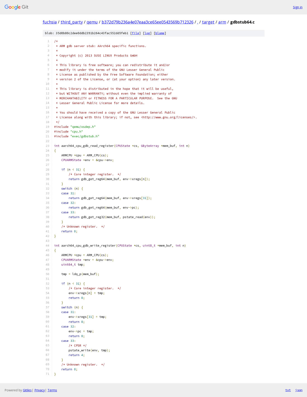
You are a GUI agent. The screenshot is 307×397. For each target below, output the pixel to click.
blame (159, 33)
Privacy (39, 390)
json (298, 390)
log (147, 33)
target (208, 22)
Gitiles (27, 390)
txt (288, 390)
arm (222, 22)
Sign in (297, 7)
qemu (92, 22)
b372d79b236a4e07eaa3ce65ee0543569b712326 (147, 22)
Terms (52, 390)
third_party (72, 22)
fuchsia (50, 22)
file (135, 33)
